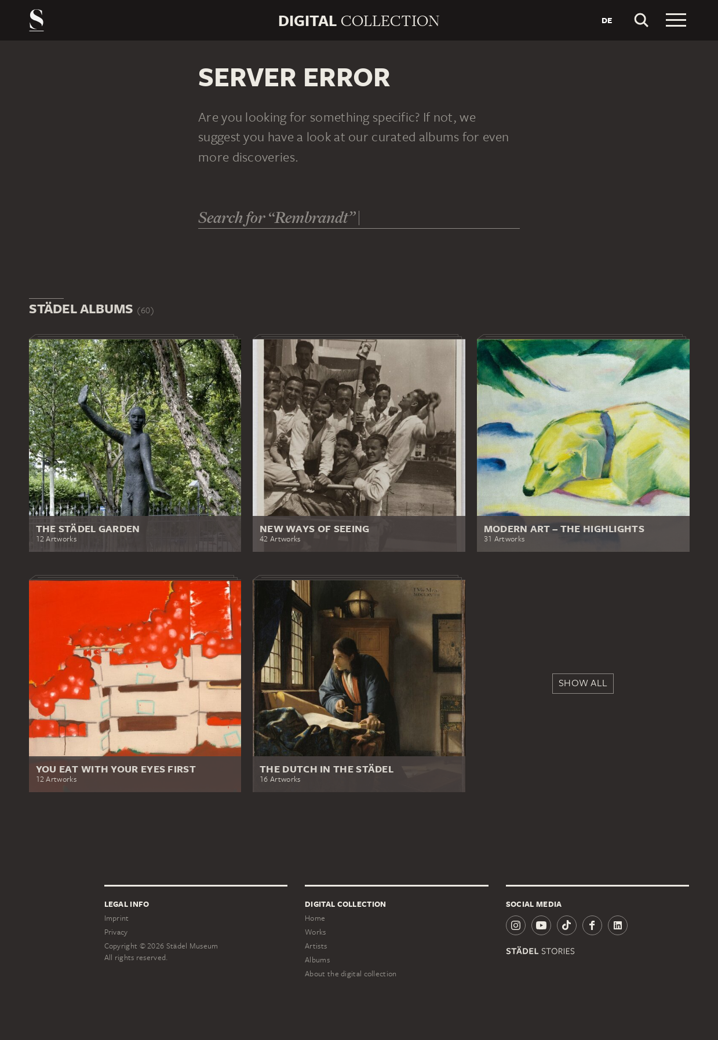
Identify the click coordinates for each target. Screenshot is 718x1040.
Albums (317, 960)
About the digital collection (350, 974)
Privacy (116, 932)
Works (315, 932)
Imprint (116, 918)
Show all (583, 682)
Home (315, 918)
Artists (316, 946)
